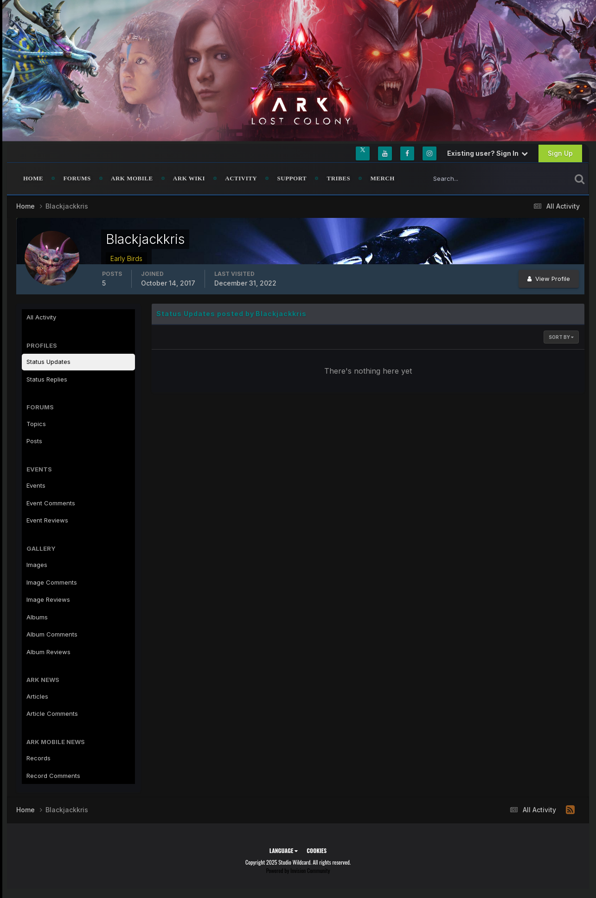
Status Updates (48, 361)
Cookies (317, 850)
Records (38, 758)
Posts (34, 441)
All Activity (41, 317)
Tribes (338, 178)
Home (33, 178)
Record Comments (53, 775)
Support (292, 178)
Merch (382, 178)
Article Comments (52, 713)
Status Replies (46, 379)
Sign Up (560, 153)
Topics (36, 423)
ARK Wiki (189, 178)
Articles (37, 696)
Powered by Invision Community (298, 870)
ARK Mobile (132, 178)
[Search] (468, 178)
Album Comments (51, 634)
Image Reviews (48, 599)
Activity (241, 178)
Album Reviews (48, 652)
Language (283, 850)
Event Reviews (47, 520)
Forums (76, 178)
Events (35, 485)
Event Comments (50, 503)
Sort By (561, 337)
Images (36, 564)
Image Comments (51, 582)
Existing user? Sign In (487, 153)
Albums (37, 617)
